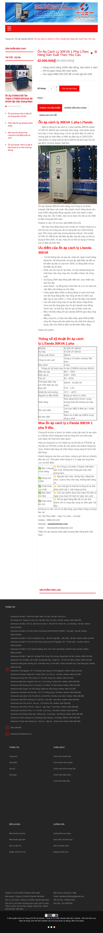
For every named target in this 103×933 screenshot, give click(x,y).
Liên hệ (12, 767)
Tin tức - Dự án (13, 57)
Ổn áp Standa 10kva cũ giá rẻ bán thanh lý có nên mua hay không (20, 147)
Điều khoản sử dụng (17, 832)
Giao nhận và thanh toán (63, 838)
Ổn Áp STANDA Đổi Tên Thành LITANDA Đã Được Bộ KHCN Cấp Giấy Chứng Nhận (18, 98)
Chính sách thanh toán (62, 755)
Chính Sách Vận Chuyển (63, 761)
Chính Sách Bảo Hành (62, 773)
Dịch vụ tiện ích (15, 844)
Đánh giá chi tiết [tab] (48, 114)
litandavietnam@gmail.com (21, 732)
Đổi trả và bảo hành (61, 844)
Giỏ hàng (12, 773)
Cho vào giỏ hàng (69, 88)
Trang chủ (13, 755)
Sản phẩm (13, 761)
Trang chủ (9, 39)
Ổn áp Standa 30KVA (24, 39)
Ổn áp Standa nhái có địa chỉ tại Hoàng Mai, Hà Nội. (20, 115)
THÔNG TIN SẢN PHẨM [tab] (50, 106)
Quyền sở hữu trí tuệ (17, 850)
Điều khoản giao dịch (17, 838)
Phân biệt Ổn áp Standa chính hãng (20, 124)
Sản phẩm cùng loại (50, 588)
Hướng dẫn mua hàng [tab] (75, 106)
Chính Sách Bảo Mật (62, 779)
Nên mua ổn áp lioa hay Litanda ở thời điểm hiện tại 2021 (19, 135)
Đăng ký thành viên (61, 850)
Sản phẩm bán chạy (15, 48)
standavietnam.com (58, 522)
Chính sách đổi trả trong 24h (65, 767)
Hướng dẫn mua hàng (62, 832)
